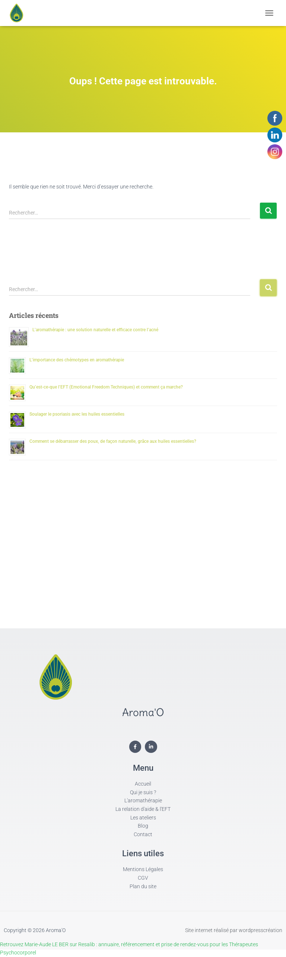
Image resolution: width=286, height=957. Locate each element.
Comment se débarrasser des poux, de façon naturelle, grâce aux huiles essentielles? (112, 441)
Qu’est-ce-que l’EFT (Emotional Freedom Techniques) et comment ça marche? (106, 387)
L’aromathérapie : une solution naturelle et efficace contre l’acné (95, 329)
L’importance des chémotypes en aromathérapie (76, 359)
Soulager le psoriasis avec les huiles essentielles (76, 414)
